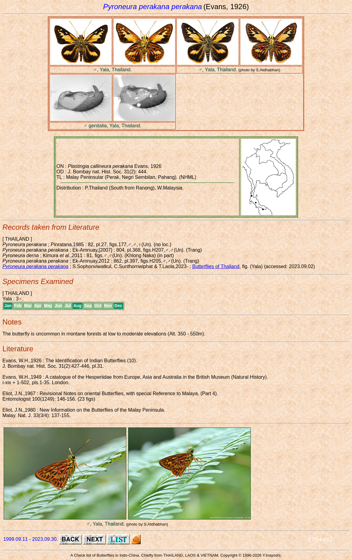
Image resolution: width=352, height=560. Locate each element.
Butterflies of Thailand (215, 266)
